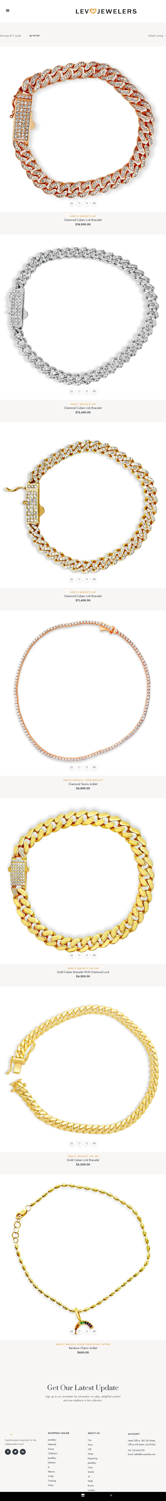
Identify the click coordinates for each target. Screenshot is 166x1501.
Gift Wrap (92, 1444)
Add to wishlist (79, 203)
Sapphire (105, 1344)
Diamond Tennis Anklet (83, 784)
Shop (82, 1498)
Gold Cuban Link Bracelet (83, 1160)
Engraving (92, 1449)
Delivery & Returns (56, 1449)
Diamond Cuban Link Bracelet (83, 220)
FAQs (50, 1458)
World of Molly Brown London (102, 1458)
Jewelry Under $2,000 (88, 1344)
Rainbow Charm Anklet (83, 1348)
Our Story (92, 1440)
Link (94, 216)
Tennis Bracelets (94, 780)
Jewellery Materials (56, 1439)
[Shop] (83, 1495)
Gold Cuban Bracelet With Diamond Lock (83, 972)
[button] (7, 10)
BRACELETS (85, 216)
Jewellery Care (94, 1453)
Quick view (94, 203)
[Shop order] (157, 36)
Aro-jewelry (81, 1482)
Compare (87, 203)
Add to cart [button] (72, 203)
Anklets (74, 216)
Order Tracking (55, 1453)
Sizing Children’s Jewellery (60, 1444)
